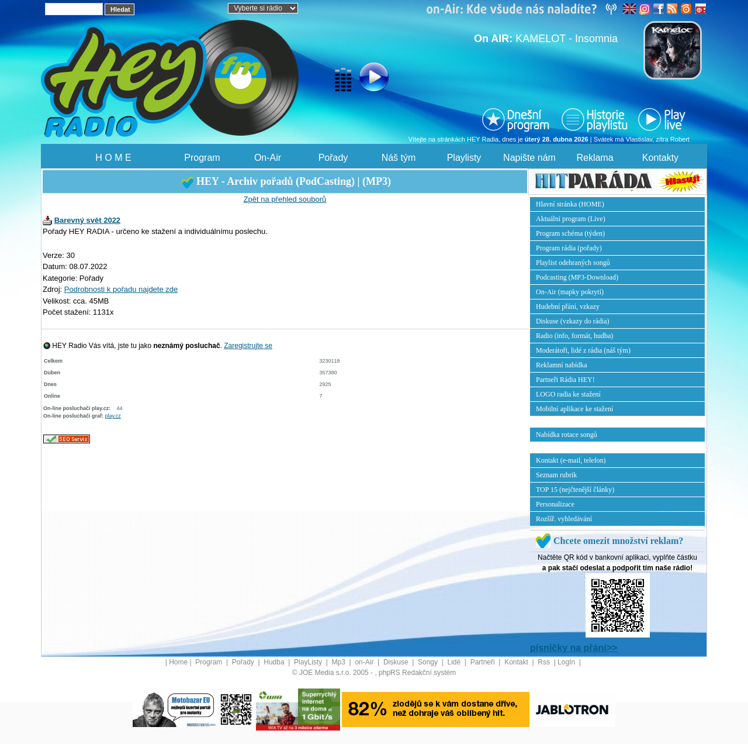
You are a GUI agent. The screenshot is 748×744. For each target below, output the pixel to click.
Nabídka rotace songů (566, 434)
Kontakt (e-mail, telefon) (571, 460)
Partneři (483, 662)
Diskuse (396, 662)
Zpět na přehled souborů (285, 199)
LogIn (567, 662)
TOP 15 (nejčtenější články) (575, 489)
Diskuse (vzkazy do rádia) (573, 321)
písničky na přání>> (573, 648)
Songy (428, 662)
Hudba (275, 662)
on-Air (365, 662)
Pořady (333, 158)
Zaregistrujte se (248, 346)
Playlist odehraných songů (573, 263)
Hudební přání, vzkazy (568, 306)
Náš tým (399, 158)
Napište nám (529, 158)
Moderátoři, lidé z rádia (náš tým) (583, 350)
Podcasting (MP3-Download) (577, 277)
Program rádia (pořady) (569, 248)
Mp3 (340, 662)
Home (178, 662)
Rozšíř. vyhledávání (564, 519)
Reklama (594, 158)
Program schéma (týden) (570, 233)
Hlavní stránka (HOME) (570, 204)
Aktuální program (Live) (570, 219)
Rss (545, 662)
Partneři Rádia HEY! (565, 380)
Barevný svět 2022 (87, 220)
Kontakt (517, 662)
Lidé (455, 662)
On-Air (267, 158)
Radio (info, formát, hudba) (574, 336)
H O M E (113, 158)
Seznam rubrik (556, 475)
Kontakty (660, 158)
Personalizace (555, 504)
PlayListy (309, 662)
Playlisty (464, 158)
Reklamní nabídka (561, 365)
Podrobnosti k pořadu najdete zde (121, 289)
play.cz (113, 416)
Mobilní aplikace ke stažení (574, 409)
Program (202, 158)
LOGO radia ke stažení (568, 394)
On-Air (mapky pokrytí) (570, 292)
